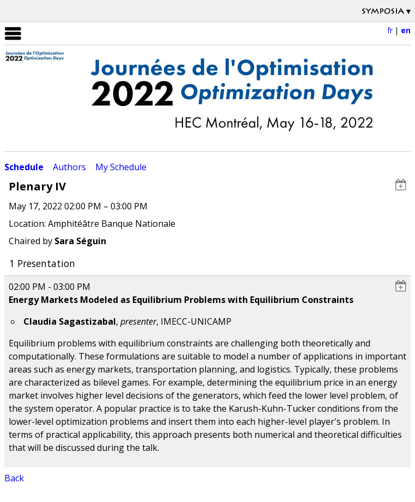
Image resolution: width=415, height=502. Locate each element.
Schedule (24, 167)
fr (390, 30)
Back (14, 478)
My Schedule (121, 167)
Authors (69, 167)
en (406, 30)
